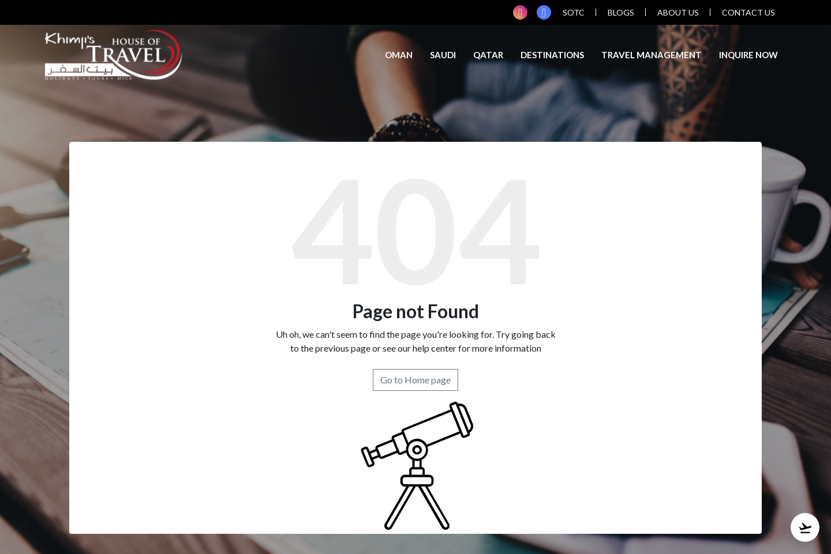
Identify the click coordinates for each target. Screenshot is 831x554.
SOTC (574, 12)
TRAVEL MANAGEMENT (651, 55)
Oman (399, 55)
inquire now (748, 55)
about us (678, 12)
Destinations (552, 55)
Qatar (488, 55)
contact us (748, 12)
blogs (621, 12)
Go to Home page (415, 379)
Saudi (443, 55)
